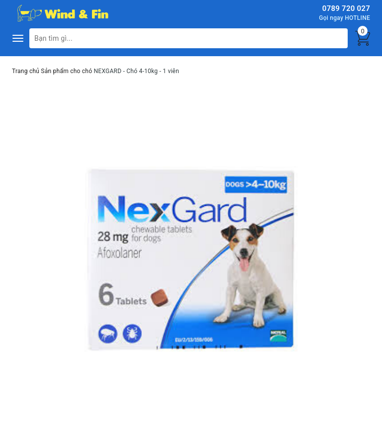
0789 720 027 (346, 8)
